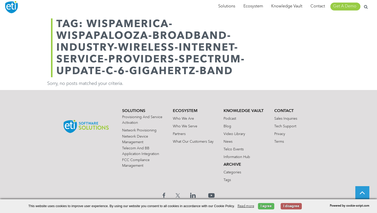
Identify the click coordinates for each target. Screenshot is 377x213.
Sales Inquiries (285, 118)
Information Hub (237, 157)
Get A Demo (344, 6)
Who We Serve (185, 126)
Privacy (279, 134)
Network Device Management (135, 139)
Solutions (226, 6)
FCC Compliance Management (136, 162)
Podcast (230, 118)
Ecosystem (253, 6)
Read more (246, 206)
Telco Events (234, 149)
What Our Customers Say (193, 141)
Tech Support (285, 126)
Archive (232, 165)
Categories (232, 172)
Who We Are (183, 118)
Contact (317, 6)
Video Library (234, 134)
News (228, 141)
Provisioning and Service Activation (142, 120)
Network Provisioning (139, 130)
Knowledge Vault (286, 6)
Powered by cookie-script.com (349, 206)
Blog (227, 126)
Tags (227, 180)
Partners (179, 134)
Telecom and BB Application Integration (140, 151)
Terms (279, 141)
